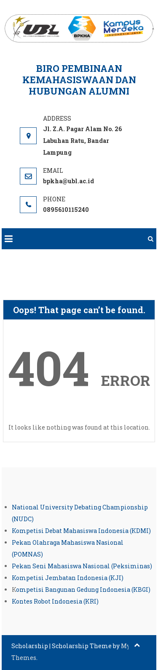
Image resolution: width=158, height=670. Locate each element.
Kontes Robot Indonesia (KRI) (55, 601)
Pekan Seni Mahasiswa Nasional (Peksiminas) (82, 566)
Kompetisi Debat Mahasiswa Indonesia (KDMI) (81, 531)
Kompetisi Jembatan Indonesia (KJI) (67, 578)
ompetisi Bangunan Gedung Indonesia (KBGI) (83, 590)
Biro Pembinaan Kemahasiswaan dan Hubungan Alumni (79, 79)
